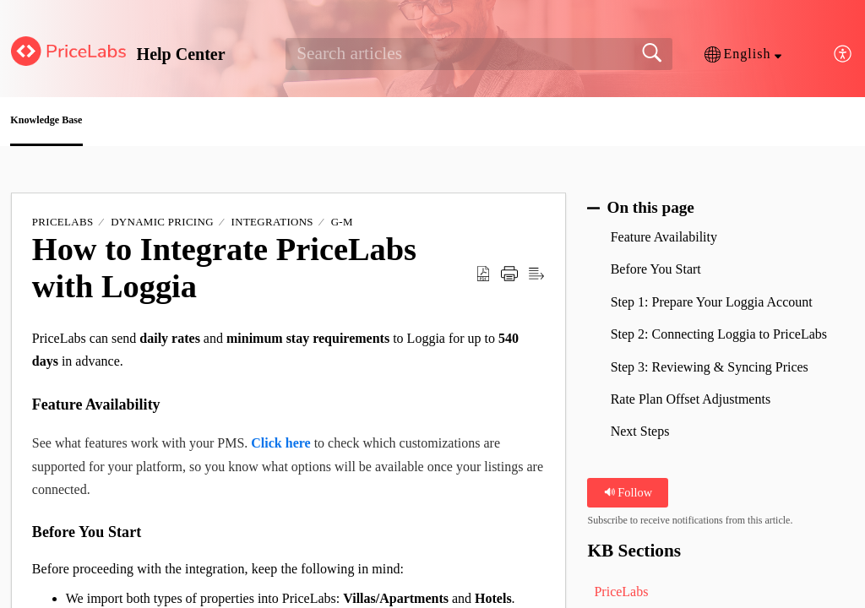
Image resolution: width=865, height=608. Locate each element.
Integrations (272, 227)
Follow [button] (628, 497)
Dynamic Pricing (162, 227)
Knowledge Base (88, 123)
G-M (342, 227)
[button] (743, 54)
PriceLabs (63, 227)
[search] (479, 54)
